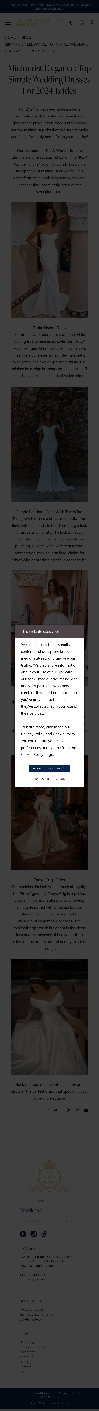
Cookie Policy (64, 733)
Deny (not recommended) (50, 779)
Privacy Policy (32, 733)
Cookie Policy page (37, 754)
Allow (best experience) (49, 767)
